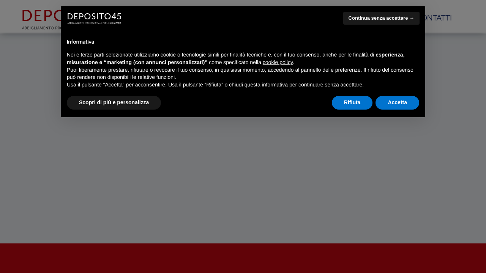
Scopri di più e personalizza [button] (114, 102)
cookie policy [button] (278, 62)
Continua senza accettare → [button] (381, 18)
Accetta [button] (397, 102)
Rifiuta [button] (352, 102)
